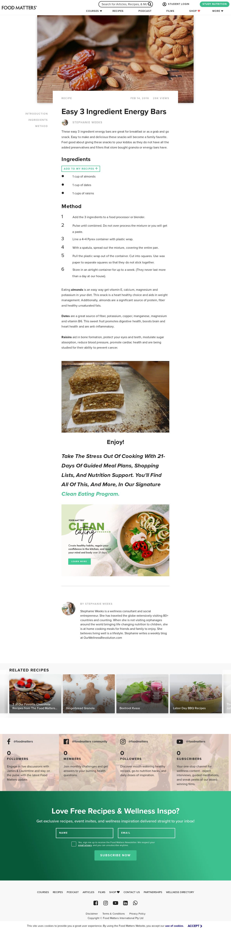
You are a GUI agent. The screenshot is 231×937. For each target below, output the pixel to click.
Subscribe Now (115, 855)
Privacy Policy (137, 913)
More (216, 11)
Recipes (118, 11)
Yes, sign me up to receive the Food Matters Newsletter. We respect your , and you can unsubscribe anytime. (116, 844)
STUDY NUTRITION (214, 4)
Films (170, 11)
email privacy (85, 845)
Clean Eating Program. (90, 494)
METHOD (41, 126)
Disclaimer (92, 913)
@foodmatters (23, 741)
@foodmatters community (89, 741)
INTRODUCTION (36, 113)
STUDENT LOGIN (175, 4)
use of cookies (174, 926)
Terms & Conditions (113, 913)
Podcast (144, 11)
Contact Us (132, 892)
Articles (88, 892)
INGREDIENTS (38, 120)
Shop (194, 11)
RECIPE (66, 98)
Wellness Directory (180, 892)
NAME (63, 832)
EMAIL (126, 832)
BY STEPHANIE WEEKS (96, 603)
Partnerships (153, 892)
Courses (92, 11)
